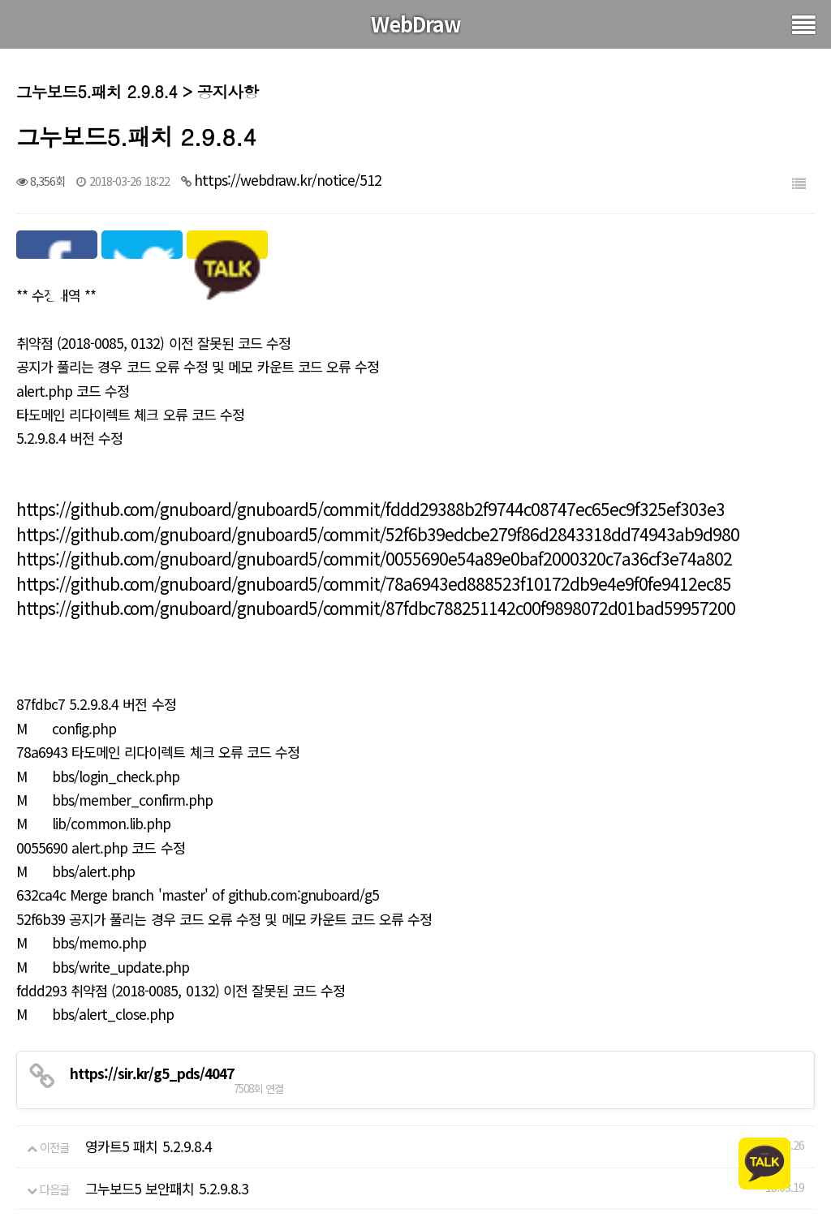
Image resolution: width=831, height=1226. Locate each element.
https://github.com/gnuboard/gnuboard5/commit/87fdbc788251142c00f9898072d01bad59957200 (375, 608)
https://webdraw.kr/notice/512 (287, 180)
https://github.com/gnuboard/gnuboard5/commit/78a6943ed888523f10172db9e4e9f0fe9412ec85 (373, 583)
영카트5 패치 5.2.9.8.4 (148, 1146)
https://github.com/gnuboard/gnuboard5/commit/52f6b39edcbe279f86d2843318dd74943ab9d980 (377, 534)
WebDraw (416, 23)
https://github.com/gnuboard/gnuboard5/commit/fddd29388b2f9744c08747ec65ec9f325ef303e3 (370, 509)
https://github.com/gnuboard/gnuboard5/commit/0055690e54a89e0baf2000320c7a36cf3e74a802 (374, 558)
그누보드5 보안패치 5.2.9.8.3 (166, 1188)
